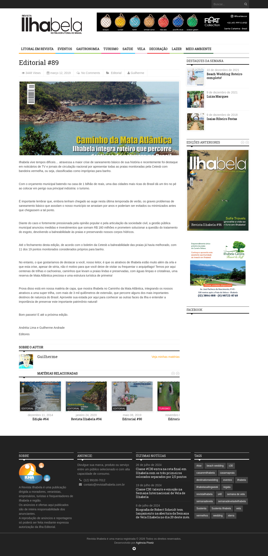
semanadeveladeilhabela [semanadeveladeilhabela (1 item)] (232, 501)
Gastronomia (87, 49)
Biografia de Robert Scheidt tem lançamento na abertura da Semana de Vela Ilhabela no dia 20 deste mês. (163, 513)
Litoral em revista (37, 49)
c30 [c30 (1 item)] (231, 465)
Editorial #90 (132, 419)
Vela (141, 49)
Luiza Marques (217, 96)
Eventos (65, 49)
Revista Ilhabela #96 (206, 225)
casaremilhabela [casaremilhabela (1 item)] (205, 472)
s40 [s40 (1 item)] (220, 494)
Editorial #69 (178, 419)
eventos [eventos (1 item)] (227, 479)
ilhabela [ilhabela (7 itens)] (241, 479)
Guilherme (137, 73)
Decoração (158, 49)
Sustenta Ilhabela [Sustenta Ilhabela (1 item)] (221, 508)
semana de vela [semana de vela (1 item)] (236, 494)
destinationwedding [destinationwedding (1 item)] (207, 479)
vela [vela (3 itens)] (238, 508)
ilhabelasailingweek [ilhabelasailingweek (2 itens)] (207, 487)
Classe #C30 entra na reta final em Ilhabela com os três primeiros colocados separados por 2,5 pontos (161, 472)
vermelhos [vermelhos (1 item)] (202, 515)
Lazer (177, 49)
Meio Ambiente (198, 49)
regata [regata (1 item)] (227, 487)
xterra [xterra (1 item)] (231, 515)
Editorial (116, 73)
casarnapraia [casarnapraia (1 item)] (227, 472)
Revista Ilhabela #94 (86, 419)
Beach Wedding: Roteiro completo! (224, 76)
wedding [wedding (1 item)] (218, 515)
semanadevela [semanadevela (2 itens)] (204, 501)
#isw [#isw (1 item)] (198, 465)
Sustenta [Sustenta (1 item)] (201, 508)
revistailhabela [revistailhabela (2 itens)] (204, 494)
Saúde (127, 49)
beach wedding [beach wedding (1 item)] (215, 465)
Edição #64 (40, 419)
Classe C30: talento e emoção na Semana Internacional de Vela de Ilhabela (160, 493)
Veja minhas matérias (166, 356)
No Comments (90, 73)
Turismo (110, 49)
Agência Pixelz (145, 542)
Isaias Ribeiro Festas (222, 119)
